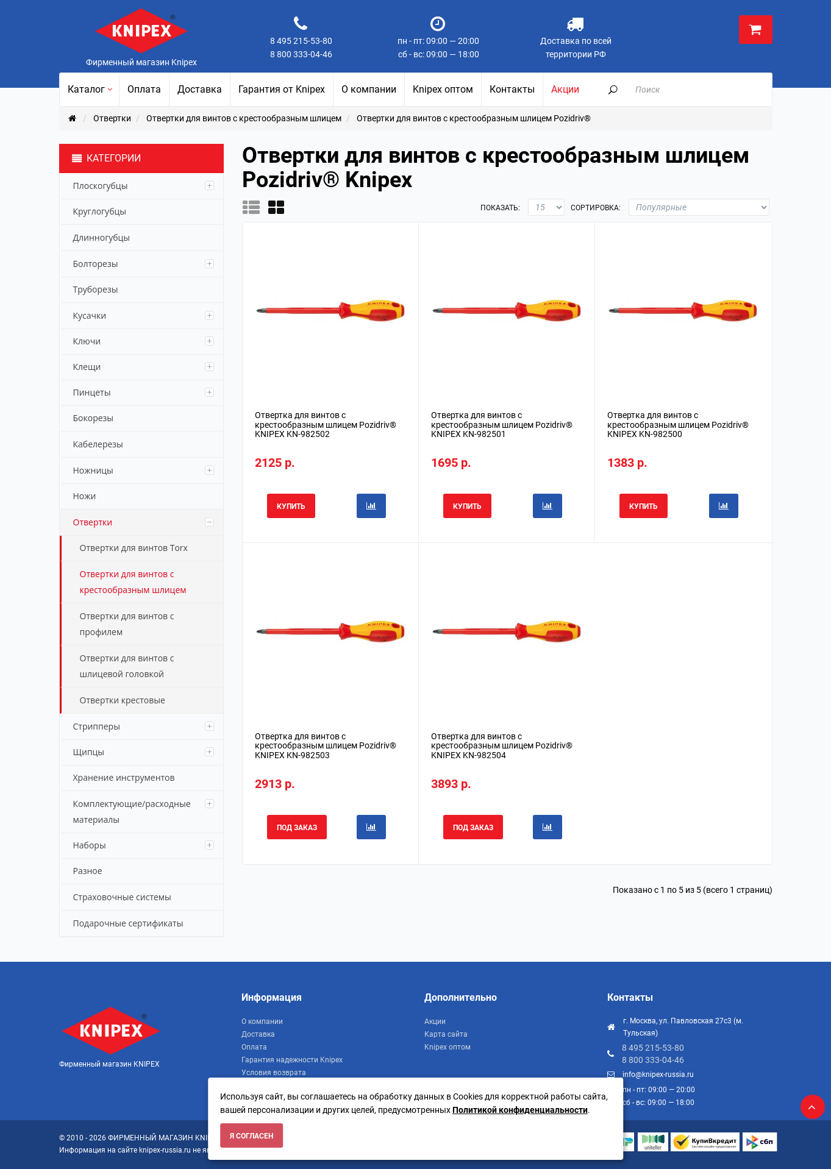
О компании (262, 1021)
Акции (435, 1021)
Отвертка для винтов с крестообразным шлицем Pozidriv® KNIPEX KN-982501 (501, 424)
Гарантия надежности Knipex (292, 1060)
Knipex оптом (447, 1047)
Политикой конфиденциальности (520, 1110)
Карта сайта (446, 1034)
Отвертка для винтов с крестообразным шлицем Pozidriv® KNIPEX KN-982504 (501, 745)
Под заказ (297, 827)
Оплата (254, 1047)
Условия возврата (273, 1072)
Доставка (258, 1034)
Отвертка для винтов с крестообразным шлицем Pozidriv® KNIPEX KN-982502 (325, 424)
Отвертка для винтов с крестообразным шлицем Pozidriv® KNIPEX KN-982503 (325, 745)
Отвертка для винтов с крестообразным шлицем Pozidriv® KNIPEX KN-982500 (678, 424)
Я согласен (251, 1136)
